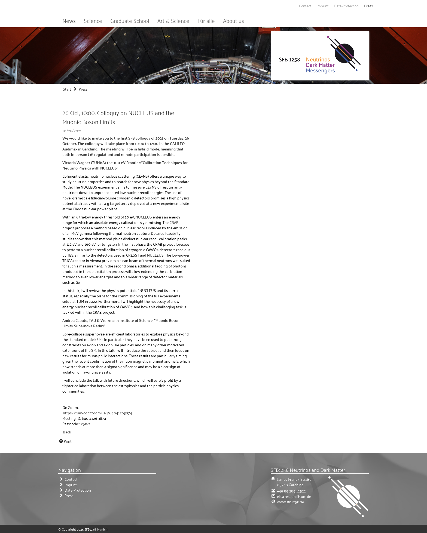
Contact (305, 5)
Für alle (206, 20)
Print (68, 441)
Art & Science (173, 20)
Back (67, 431)
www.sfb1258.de (290, 501)
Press (368, 5)
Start (67, 88)
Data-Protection (346, 5)
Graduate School (129, 20)
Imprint (322, 5)
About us (233, 20)
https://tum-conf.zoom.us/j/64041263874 (97, 412)
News (69, 20)
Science (93, 20)
